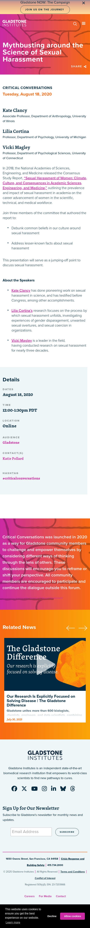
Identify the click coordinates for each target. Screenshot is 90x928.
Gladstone (11, 442)
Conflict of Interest (45, 878)
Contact (61, 896)
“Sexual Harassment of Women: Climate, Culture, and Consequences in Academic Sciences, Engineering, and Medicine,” (45, 183)
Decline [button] (51, 916)
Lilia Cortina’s (22, 311)
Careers (29, 896)
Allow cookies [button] (72, 916)
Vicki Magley (21, 341)
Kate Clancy (20, 290)
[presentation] (72, 627)
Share (79, 66)
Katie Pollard (13, 458)
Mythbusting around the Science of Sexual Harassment (32, 598)
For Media (45, 896)
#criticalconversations (21, 478)
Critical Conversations (27, 88)
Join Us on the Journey (44, 9)
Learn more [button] (13, 922)
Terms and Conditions (72, 871)
